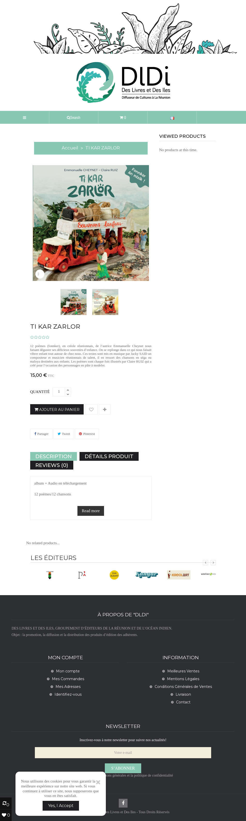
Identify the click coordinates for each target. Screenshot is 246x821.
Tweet (66, 434)
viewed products (182, 136)
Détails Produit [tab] (109, 456)
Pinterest (89, 434)
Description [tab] (53, 456)
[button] (73, 117)
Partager (43, 434)
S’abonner (123, 768)
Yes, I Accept (61, 805)
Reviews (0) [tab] (51, 465)
